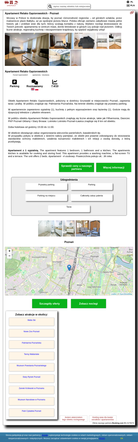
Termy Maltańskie (31, 354)
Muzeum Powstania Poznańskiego (31, 365)
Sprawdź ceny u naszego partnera (76, 167)
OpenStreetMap (126, 294)
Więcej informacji (113, 167)
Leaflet (113, 294)
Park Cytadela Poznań (31, 411)
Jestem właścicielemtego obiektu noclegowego (73, 418)
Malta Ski (31, 320)
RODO (102, 438)
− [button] (9, 256)
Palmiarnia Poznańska (31, 343)
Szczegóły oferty (49, 303)
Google (45, 435)
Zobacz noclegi (88, 303)
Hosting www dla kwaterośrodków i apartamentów (103, 418)
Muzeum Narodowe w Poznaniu (31, 400)
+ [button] (9, 251)
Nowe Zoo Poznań (32, 331)
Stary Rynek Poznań (31, 377)
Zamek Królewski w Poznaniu (31, 388)
